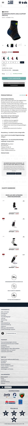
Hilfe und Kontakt (5, 312)
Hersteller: (4, 144)
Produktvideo (5, 153)
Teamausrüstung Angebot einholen (9, 342)
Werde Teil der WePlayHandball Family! (10, 359)
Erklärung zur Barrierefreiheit (7, 327)
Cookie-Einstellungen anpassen (8, 329)
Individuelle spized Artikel (6, 351)
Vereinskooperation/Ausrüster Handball (9, 343)
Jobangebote (4, 361)
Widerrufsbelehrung (5, 323)
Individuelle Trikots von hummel (8, 350)
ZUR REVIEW (23, 95)
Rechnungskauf (4, 376)
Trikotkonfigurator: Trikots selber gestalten (10, 348)
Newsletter (3, 362)
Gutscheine (3, 315)
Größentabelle (15, 70)
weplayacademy (4, 367)
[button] (3, 2)
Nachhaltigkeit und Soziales (7, 369)
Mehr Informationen (11, 173)
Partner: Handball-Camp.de (7, 365)
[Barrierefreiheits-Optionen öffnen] (2, 333)
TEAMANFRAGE (14, 85)
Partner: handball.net (5, 364)
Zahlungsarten (4, 313)
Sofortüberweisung (5, 381)
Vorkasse (3, 383)
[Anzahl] (9, 74)
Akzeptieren (18, 173)
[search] (14, 6)
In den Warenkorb (14, 78)
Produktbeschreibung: (7, 99)
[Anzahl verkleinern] (7, 74)
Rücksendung (4, 320)
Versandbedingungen (5, 316)
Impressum (3, 326)
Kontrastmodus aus (11, 333)
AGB (2, 321)
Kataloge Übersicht (5, 346)
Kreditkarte (3, 380)
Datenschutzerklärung (6, 324)
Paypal (2, 378)
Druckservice (4, 345)
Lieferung (3, 318)
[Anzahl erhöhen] (11, 74)
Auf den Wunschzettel (14, 83)
